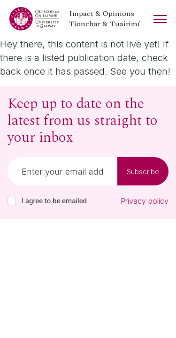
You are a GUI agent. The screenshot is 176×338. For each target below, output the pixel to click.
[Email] (62, 171)
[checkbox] (12, 201)
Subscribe (143, 171)
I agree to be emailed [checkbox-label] (54, 201)
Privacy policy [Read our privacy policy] (144, 201)
